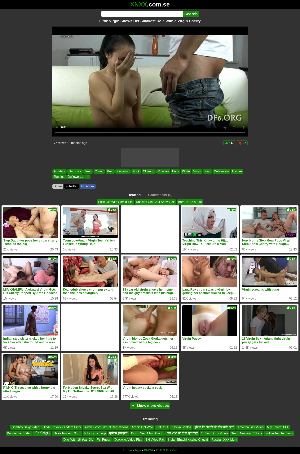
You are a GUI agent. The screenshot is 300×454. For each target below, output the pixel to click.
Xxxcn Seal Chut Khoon (147, 433)
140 (229, 143)
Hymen (237, 171)
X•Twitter (71, 186)
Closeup (148, 171)
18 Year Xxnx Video (214, 433)
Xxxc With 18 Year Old (78, 439)
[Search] (142, 14)
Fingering (123, 171)
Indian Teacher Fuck (279, 433)
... (88, 177)
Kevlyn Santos (181, 427)
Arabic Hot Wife (142, 427)
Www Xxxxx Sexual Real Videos (106, 427)
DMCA (148, 450)
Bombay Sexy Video (25, 427)
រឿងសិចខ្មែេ (42, 433)
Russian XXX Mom (224, 439)
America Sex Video (251, 427)
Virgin (197, 171)
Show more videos (150, 406)
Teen (88, 171)
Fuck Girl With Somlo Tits (115, 202)
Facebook (87, 186)
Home (127, 450)
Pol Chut (162, 427)
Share (58, 186)
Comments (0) (160, 195)
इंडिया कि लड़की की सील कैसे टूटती (214, 427)
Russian (163, 171)
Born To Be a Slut (190, 202)
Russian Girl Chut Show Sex (155, 202)
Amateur (59, 171)
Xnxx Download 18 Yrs (246, 433)
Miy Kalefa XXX (277, 427)
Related (134, 195)
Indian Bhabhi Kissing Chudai (188, 439)
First (207, 171)
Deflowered (75, 177)
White (186, 171)
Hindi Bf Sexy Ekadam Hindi (62, 427)
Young (99, 171)
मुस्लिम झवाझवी (118, 433)
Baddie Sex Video (19, 433)
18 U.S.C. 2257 (166, 450)
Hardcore (75, 171)
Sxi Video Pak (155, 439)
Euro (175, 171)
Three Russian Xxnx (67, 433)
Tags (138, 450)
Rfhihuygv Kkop (95, 433)
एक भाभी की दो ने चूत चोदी (182, 433)
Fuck (136, 171)
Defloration (221, 171)
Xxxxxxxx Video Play (128, 439)
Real (110, 171)
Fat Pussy (103, 439)
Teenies (59, 177)
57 (242, 143)
